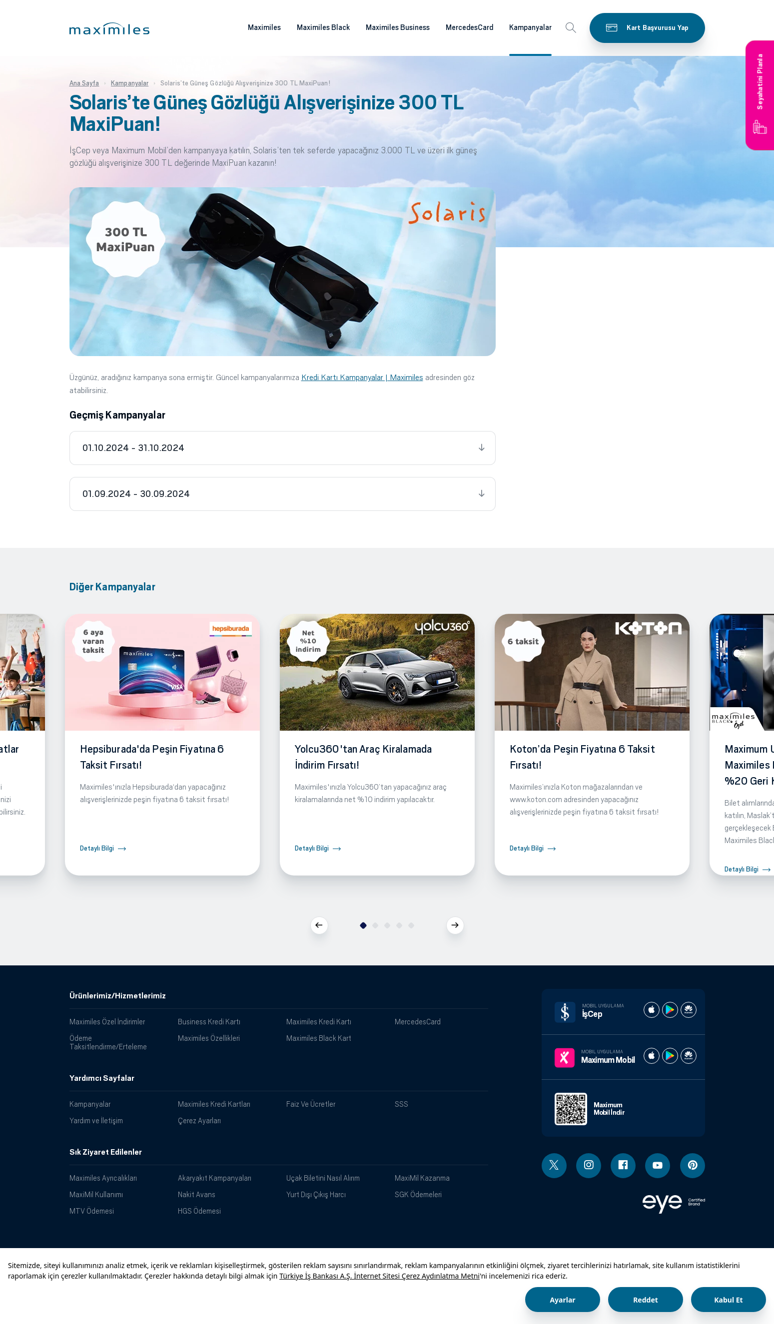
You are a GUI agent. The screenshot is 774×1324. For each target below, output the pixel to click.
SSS (401, 1104)
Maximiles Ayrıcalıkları (103, 1178)
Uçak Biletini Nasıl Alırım (323, 1178)
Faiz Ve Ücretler (310, 1104)
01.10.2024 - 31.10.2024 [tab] (133, 448)
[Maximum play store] (670, 1056)
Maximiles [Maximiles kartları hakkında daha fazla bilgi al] (264, 27)
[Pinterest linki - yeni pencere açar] (692, 1165)
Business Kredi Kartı (209, 1021)
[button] (109, 28)
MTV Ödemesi (91, 1211)
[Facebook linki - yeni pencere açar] (623, 1165)
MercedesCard (418, 1021)
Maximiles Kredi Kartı (318, 1021)
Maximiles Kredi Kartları (214, 1104)
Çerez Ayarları (199, 1120)
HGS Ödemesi (199, 1211)
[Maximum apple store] (652, 1056)
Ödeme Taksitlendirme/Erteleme (108, 1042)
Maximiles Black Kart (318, 1038)
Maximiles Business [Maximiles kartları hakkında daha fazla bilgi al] (398, 27)
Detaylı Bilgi (97, 848)
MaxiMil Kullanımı (96, 1194)
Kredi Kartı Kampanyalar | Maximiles (362, 377)
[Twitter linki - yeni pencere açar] (554, 1165)
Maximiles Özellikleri (209, 1038)
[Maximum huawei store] (689, 1056)
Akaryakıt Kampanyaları (214, 1178)
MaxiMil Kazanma (422, 1178)
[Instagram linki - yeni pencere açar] (588, 1165)
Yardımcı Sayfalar (101, 1078)
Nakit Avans (196, 1194)
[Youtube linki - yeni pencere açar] (657, 1165)
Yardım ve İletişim (96, 1120)
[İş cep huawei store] (689, 1010)
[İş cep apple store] (652, 1010)
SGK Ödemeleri (418, 1194)
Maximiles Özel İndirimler (107, 1021)
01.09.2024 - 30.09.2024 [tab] (136, 494)
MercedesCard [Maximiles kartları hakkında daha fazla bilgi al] (469, 27)
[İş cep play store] (670, 1010)
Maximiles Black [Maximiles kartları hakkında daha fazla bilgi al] (323, 27)
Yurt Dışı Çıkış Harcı (316, 1194)
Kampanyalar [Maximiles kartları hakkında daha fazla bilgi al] (530, 27)
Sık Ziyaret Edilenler (105, 1152)
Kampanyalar (89, 1104)
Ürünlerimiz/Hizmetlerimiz (117, 995)
